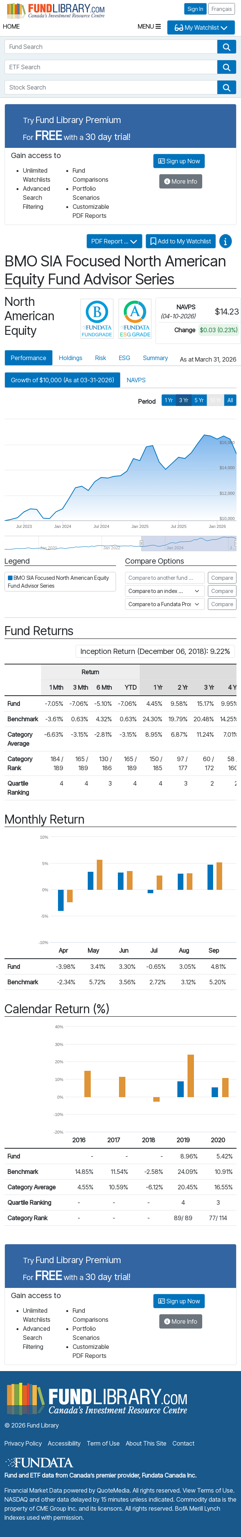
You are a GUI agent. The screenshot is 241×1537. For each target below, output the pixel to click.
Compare (222, 578)
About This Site (146, 1443)
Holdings (70, 358)
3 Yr (183, 400)
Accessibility (64, 1443)
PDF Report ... (114, 241)
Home (11, 26)
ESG (124, 358)
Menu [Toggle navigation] (149, 26)
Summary (155, 358)
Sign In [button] (195, 9)
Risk (100, 358)
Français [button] (222, 9)
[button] (226, 46)
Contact (183, 1443)
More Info (180, 181)
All (230, 400)
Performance (28, 358)
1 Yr (169, 400)
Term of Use (103, 1443)
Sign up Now (179, 161)
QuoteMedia (113, 1490)
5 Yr (199, 400)
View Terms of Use (208, 1490)
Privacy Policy (23, 1443)
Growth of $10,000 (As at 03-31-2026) (62, 380)
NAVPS (136, 380)
